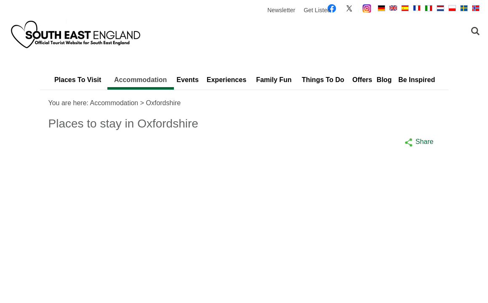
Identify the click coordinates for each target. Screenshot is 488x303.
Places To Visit (77, 79)
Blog (384, 79)
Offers (362, 79)
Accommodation (140, 79)
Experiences (226, 79)
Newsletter (281, 10)
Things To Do (323, 79)
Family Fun (273, 79)
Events (187, 79)
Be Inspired (416, 79)
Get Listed (317, 10)
